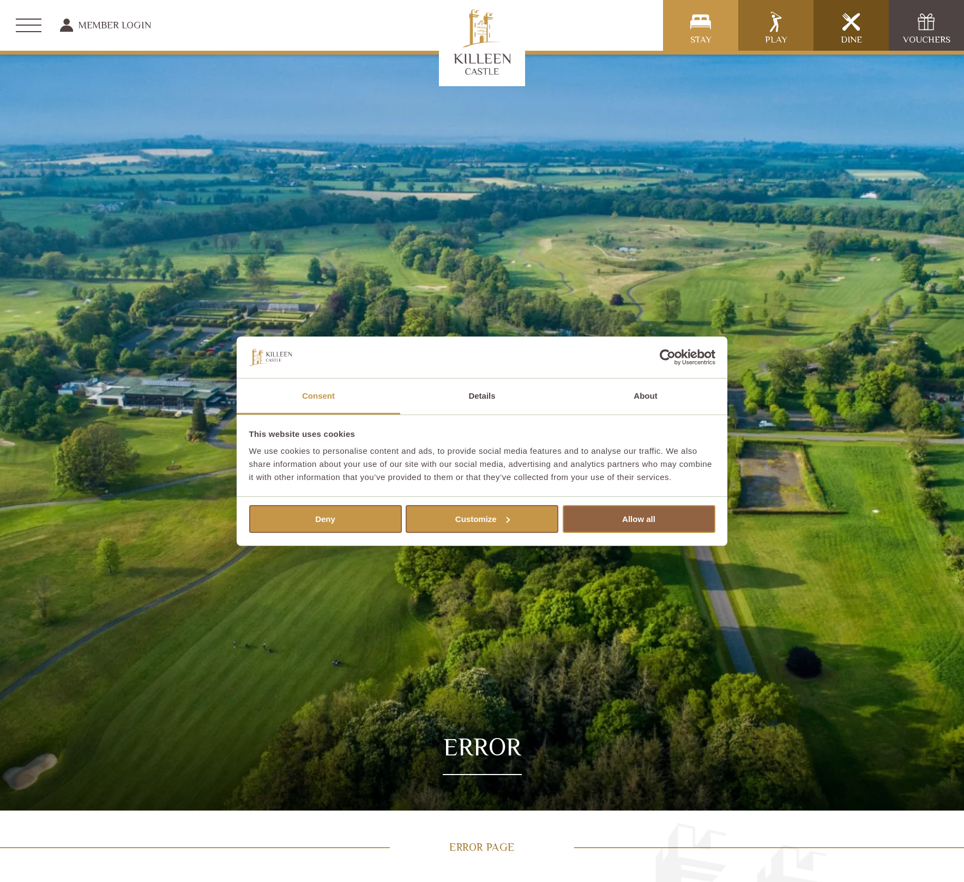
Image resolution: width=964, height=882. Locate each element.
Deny (325, 519)
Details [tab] (481, 395)
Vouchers (926, 28)
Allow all (638, 519)
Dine (851, 28)
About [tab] (645, 395)
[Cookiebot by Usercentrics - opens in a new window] (667, 357)
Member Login (105, 25)
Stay (701, 28)
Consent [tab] (318, 395)
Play (776, 28)
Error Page (481, 847)
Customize (482, 519)
